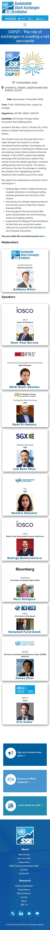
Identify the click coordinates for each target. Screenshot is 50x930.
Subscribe (24, 873)
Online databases (24, 886)
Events (24, 897)
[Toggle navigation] (25, 24)
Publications (24, 889)
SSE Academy (24, 893)
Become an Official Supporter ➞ (26, 780)
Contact (24, 869)
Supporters (24, 862)
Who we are (24, 854)
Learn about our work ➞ (30, 805)
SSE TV (23, 904)
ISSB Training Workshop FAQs (24, 866)
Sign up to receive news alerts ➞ (29, 754)
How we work (24, 858)
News (24, 901)
